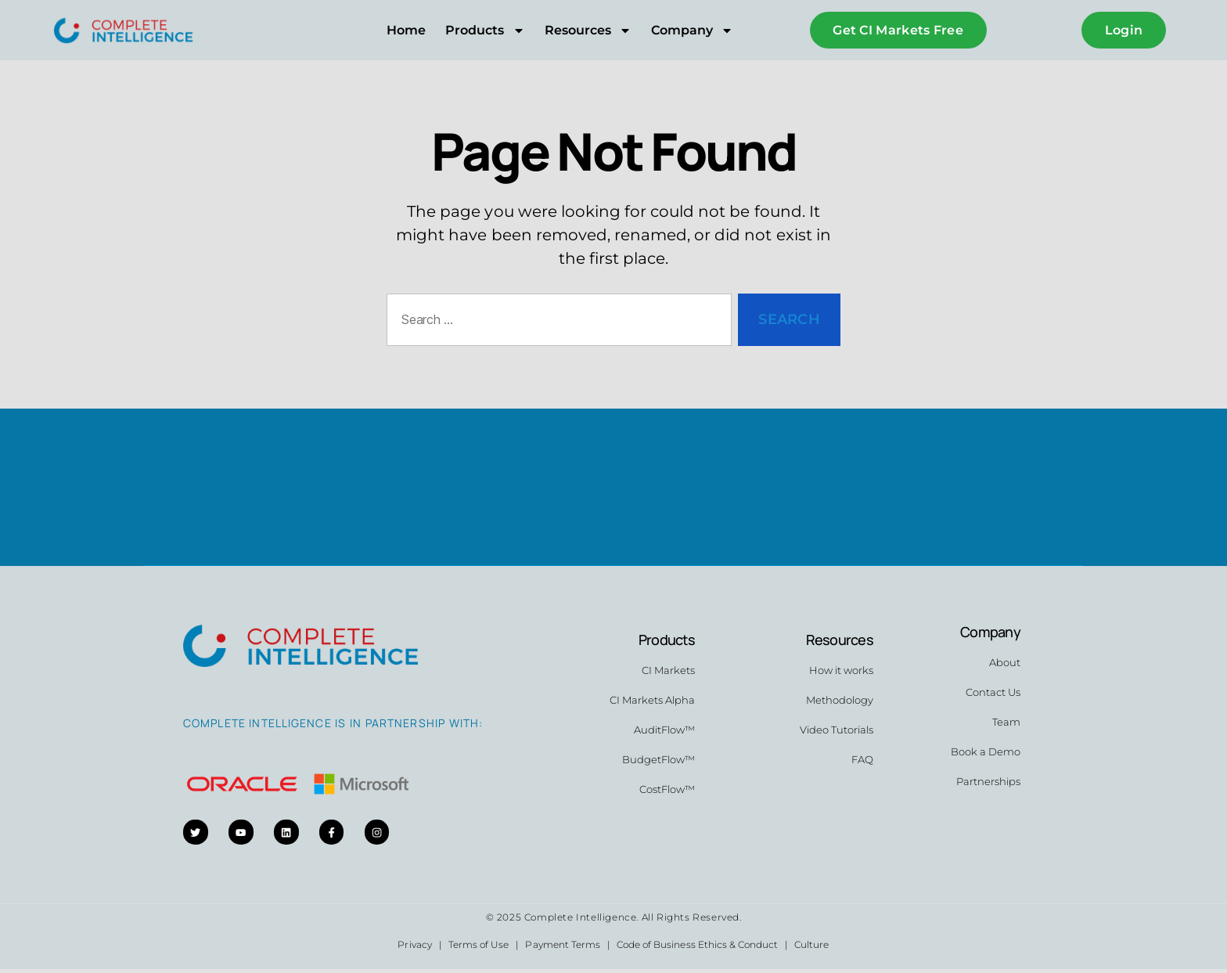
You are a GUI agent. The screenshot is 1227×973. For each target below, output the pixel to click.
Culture (811, 948)
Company (692, 30)
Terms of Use (478, 948)
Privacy (414, 948)
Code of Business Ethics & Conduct (697, 948)
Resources (588, 30)
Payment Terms (562, 948)
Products (484, 30)
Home (406, 30)
